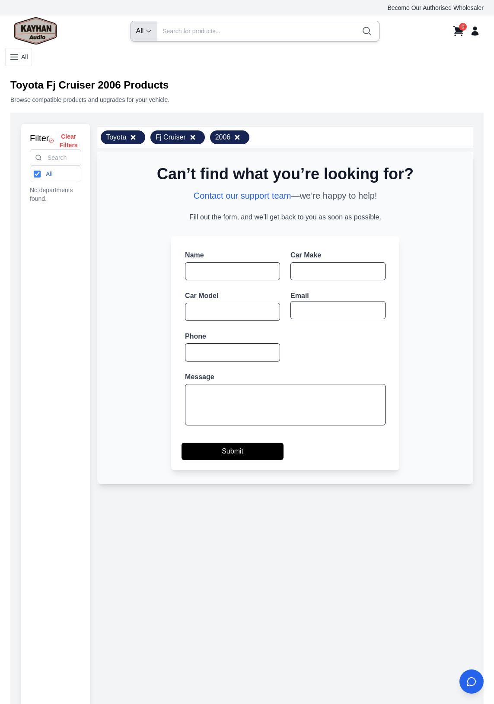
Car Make (305, 255)
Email (299, 295)
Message (199, 377)
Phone (195, 336)
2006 (228, 137)
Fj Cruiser (176, 137)
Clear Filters (63, 141)
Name (194, 255)
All (18, 57)
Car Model (201, 295)
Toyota (121, 137)
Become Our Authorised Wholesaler (435, 7)
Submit (232, 451)
